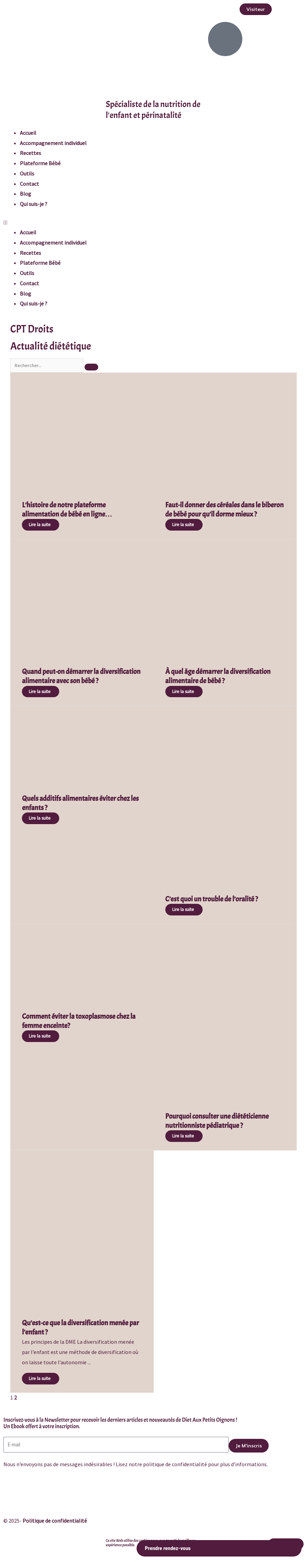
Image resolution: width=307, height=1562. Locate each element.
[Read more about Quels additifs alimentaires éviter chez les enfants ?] (40, 818)
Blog (25, 193)
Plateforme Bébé (40, 163)
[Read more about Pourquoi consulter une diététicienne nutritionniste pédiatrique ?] (184, 1136)
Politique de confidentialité (55, 1520)
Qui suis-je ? (33, 203)
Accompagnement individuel (53, 143)
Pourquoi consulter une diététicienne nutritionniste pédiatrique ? (217, 1121)
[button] (256, 9)
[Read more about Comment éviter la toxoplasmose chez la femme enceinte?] (40, 1036)
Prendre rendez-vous (219, 1548)
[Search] (91, 367)
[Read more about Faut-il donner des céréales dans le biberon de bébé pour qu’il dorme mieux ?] (184, 525)
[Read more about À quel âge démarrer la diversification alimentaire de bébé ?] (184, 692)
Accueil (28, 132)
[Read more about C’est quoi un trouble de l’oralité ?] (184, 909)
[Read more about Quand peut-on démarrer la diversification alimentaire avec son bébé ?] (40, 692)
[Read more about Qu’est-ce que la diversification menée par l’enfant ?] (40, 1378)
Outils (27, 173)
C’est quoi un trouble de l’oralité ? (211, 899)
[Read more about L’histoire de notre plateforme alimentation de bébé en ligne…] (40, 525)
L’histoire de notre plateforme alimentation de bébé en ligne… (67, 509)
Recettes (30, 152)
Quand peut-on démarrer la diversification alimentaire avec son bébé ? (81, 676)
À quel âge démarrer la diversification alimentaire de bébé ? (218, 676)
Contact (29, 183)
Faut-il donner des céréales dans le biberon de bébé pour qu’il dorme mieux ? (224, 509)
